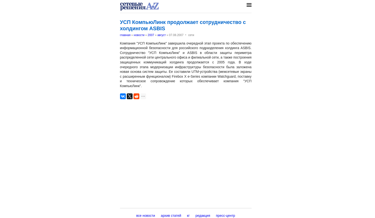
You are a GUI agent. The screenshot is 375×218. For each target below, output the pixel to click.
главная (125, 35)
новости (139, 35)
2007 (151, 35)
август (161, 35)
